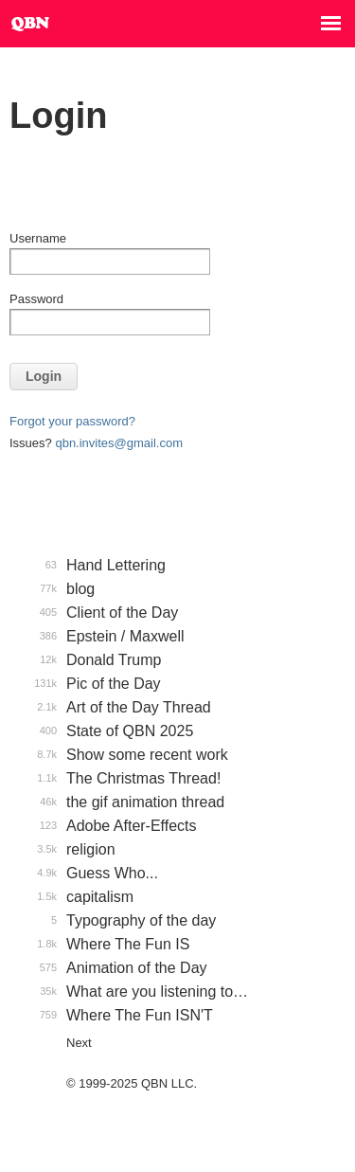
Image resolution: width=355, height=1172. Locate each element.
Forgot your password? (72, 421)
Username (37, 238)
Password (36, 299)
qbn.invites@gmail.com (119, 443)
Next (79, 1043)
